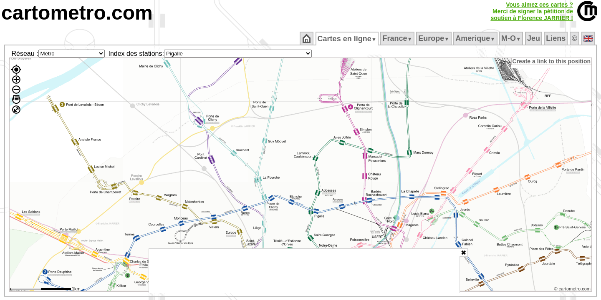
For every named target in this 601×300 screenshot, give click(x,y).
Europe (434, 38)
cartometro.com (77, 13)
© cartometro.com (573, 290)
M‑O (512, 38)
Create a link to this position (552, 61)
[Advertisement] (304, 271)
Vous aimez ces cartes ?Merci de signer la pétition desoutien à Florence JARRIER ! (531, 11)
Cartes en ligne (347, 39)
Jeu (534, 38)
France (398, 38)
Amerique (476, 38)
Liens (556, 38)
